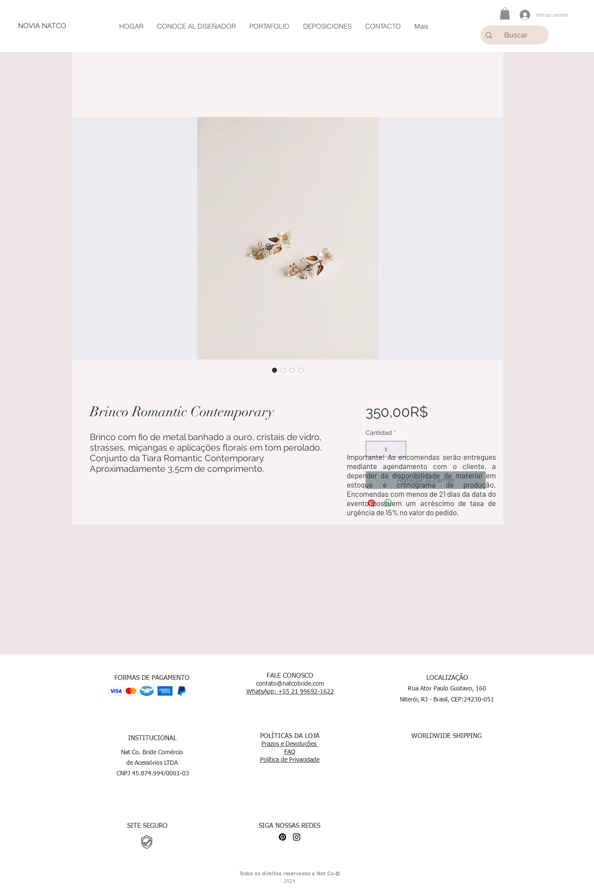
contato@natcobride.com (290, 684)
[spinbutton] (386, 449)
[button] (505, 13)
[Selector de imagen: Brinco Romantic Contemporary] (274, 370)
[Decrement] (372, 449)
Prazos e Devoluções (289, 744)
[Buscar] (517, 35)
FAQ (289, 752)
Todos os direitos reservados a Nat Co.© (289, 873)
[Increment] (399, 449)
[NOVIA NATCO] (42, 26)
